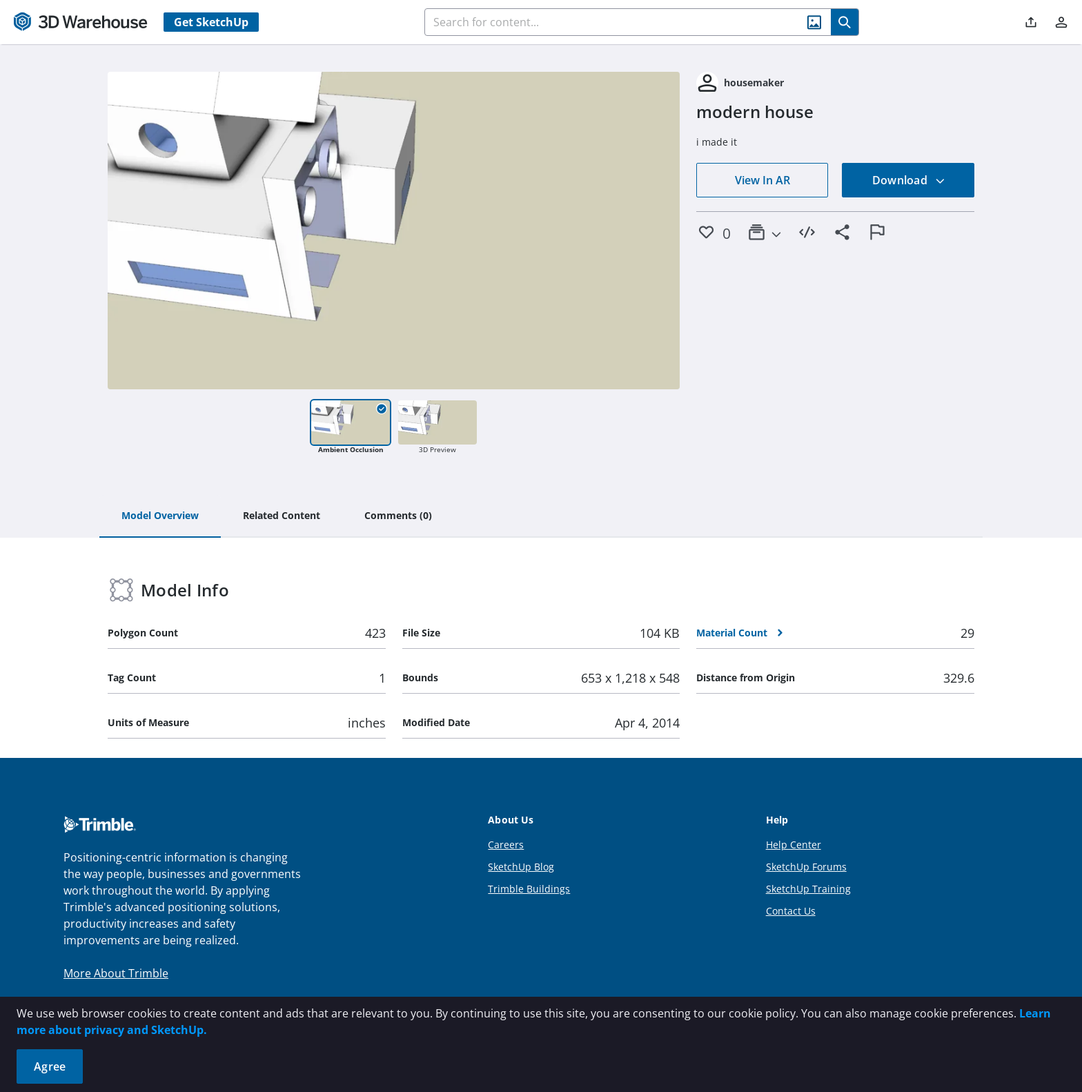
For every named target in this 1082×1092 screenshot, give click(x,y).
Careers (506, 844)
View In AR (762, 180)
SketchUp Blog (521, 866)
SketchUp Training (808, 888)
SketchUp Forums (806, 866)
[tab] (160, 516)
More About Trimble (115, 973)
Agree (50, 1066)
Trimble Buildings (529, 888)
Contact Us (791, 910)
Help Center (793, 844)
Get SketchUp (211, 22)
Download (908, 180)
